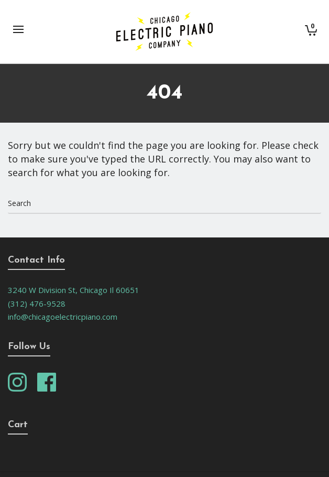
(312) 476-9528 (36, 303)
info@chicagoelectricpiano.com (62, 316)
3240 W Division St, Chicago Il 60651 (73, 290)
